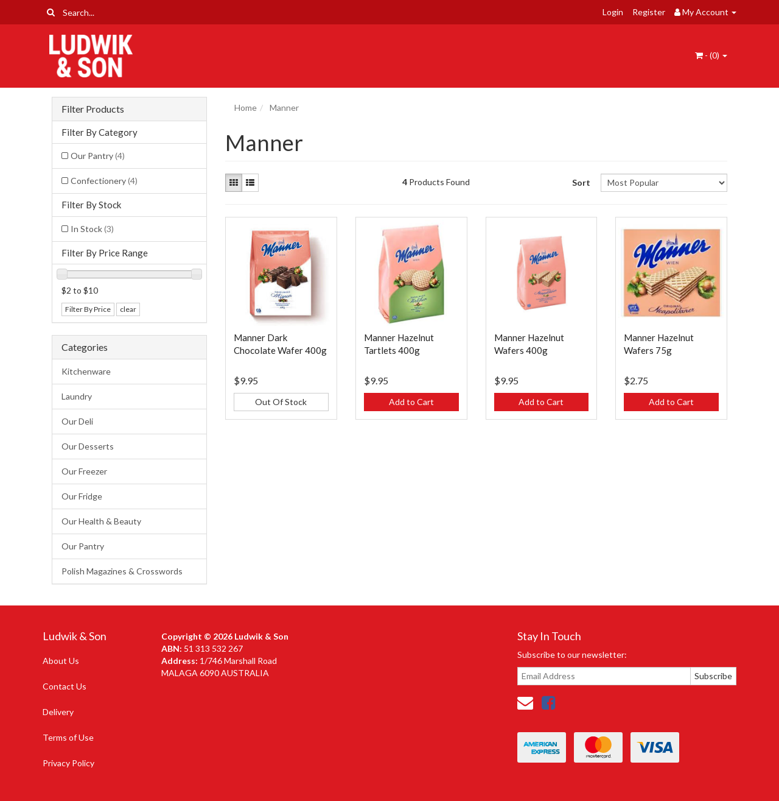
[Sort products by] (664, 183)
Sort (581, 182)
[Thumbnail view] (233, 183)
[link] (548, 702)
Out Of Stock (281, 402)
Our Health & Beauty (101, 521)
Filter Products (92, 109)
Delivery (58, 712)
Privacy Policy (68, 763)
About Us (61, 660)
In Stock (92, 229)
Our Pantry (98, 155)
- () (711, 55)
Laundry (76, 396)
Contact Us (64, 686)
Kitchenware (86, 371)
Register (648, 12)
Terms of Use (68, 737)
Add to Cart (411, 402)
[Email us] (525, 702)
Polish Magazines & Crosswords (122, 571)
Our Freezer (84, 471)
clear (128, 309)
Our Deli (77, 421)
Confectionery (104, 180)
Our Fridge (81, 496)
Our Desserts (87, 446)
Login (613, 12)
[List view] (250, 183)
